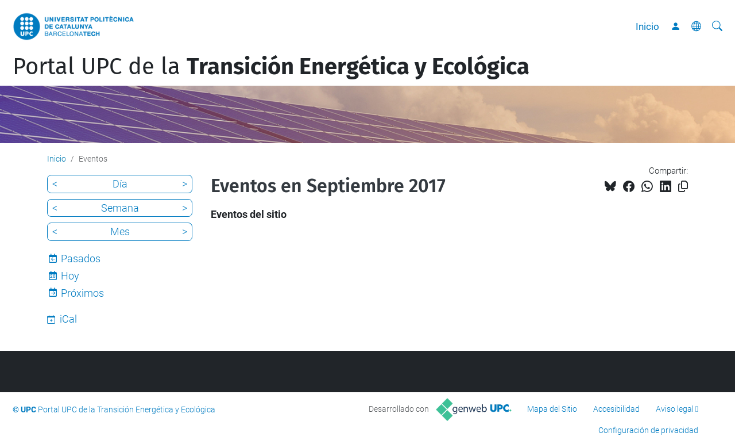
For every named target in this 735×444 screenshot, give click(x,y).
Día (120, 184)
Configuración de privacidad (648, 430)
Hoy (70, 276)
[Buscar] (717, 26)
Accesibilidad (616, 409)
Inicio (647, 26)
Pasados (80, 258)
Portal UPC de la (271, 67)
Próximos (82, 293)
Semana (120, 208)
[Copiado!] (683, 186)
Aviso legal (675, 409)
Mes (120, 231)
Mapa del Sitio (552, 409)
